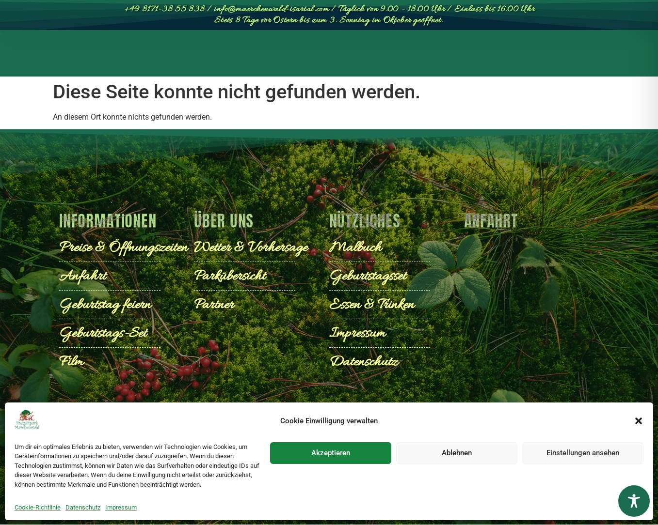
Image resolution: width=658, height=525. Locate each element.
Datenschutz (82, 507)
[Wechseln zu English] (557, 56)
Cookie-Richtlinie (38, 507)
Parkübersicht (161, 55)
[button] (638, 421)
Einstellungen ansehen (582, 452)
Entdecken (355, 55)
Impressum (121, 507)
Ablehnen (457, 452)
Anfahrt (499, 55)
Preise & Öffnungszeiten (259, 55)
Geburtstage (432, 55)
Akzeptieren (330, 452)
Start (100, 55)
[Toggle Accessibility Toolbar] (634, 501)
